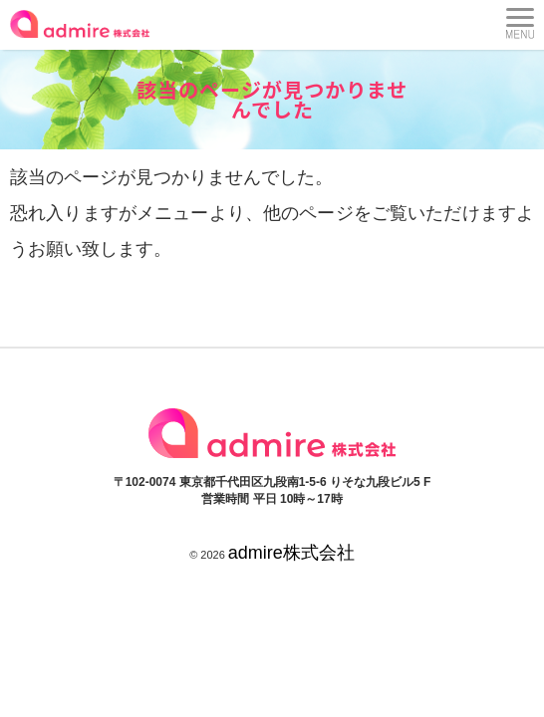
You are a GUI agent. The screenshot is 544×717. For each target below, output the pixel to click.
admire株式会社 (291, 553)
